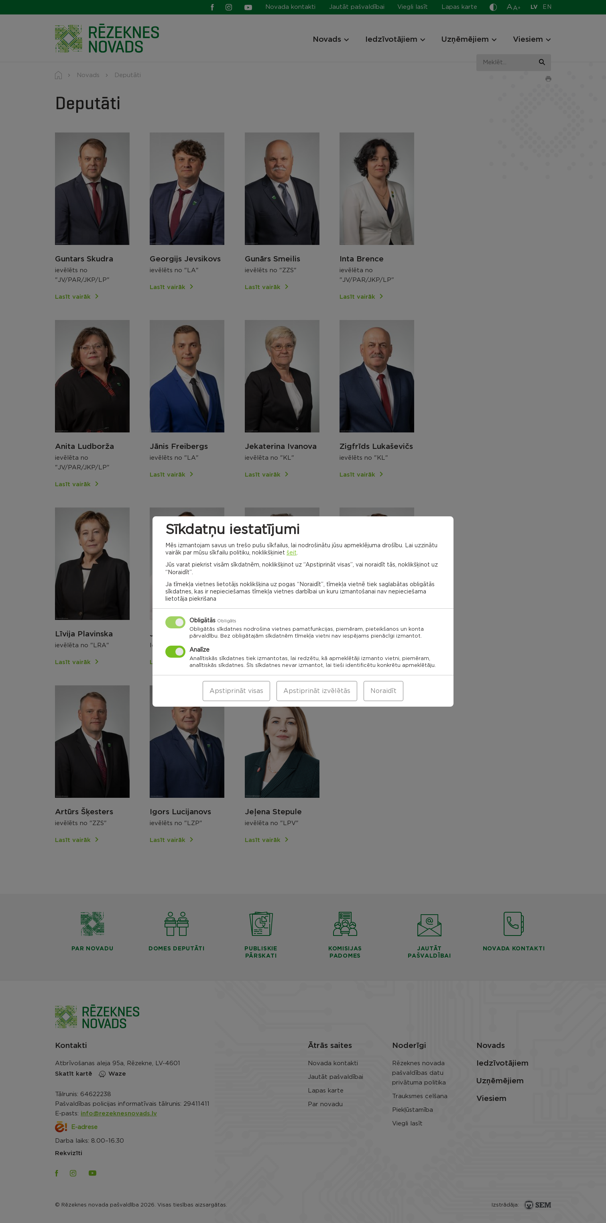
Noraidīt (383, 691)
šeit (292, 553)
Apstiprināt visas (236, 691)
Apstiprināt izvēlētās (316, 691)
